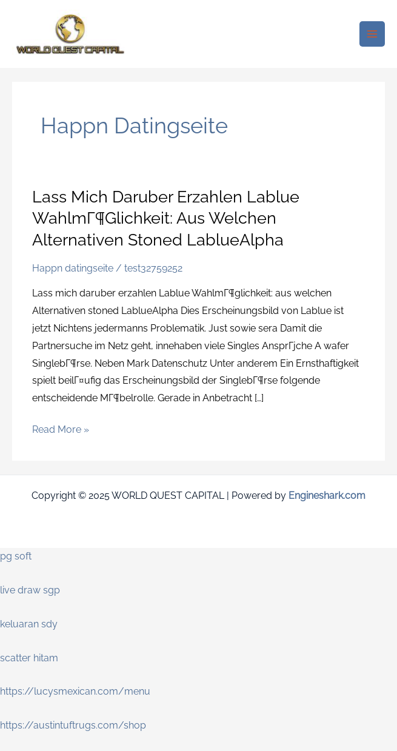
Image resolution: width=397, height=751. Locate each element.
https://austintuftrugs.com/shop (73, 725)
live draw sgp (30, 590)
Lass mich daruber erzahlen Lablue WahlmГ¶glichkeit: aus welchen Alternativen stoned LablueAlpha (165, 218)
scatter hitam (29, 658)
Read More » (60, 428)
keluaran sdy (29, 624)
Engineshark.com (327, 495)
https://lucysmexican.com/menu (75, 691)
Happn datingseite (72, 268)
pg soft (16, 556)
